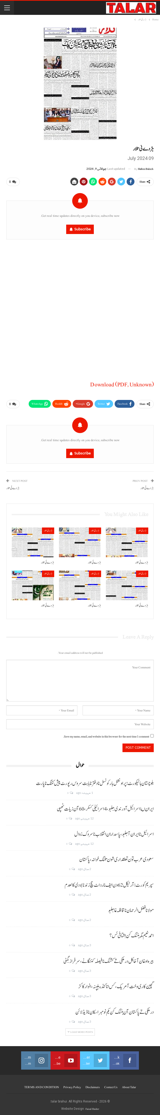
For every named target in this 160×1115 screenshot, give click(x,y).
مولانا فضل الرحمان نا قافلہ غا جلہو (131, 908)
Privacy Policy (72, 1085)
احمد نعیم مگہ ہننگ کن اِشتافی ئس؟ (131, 934)
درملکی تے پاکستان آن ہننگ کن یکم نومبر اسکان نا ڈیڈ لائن (114, 1010)
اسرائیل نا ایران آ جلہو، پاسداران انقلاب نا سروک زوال (114, 832)
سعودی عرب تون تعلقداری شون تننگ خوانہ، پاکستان (116, 857)
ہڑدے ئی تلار (147, 486)
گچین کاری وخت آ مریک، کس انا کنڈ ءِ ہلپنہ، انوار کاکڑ (116, 984)
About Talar (129, 1085)
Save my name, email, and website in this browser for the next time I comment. (106, 734)
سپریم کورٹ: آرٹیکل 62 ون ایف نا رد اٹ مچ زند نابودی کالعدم (109, 883)
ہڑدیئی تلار (142, 528)
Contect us (111, 1085)
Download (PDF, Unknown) (122, 383)
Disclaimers (92, 1085)
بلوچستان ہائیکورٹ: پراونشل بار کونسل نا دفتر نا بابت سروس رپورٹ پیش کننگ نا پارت (95, 781)
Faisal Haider (92, 1107)
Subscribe (82, 228)
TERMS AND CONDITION (41, 1085)
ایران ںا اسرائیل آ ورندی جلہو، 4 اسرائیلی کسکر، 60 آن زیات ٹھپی (105, 806)
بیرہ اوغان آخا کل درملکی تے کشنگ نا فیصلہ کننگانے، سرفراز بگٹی (108, 959)
